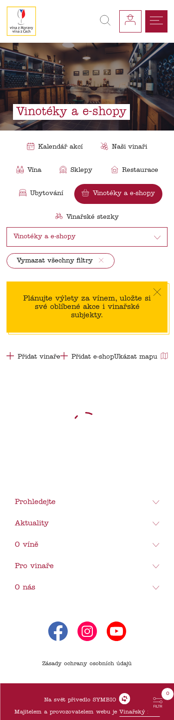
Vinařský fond (139, 712)
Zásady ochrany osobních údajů (87, 664)
